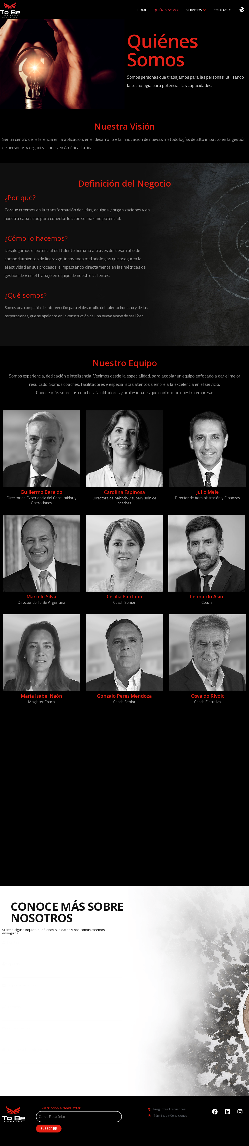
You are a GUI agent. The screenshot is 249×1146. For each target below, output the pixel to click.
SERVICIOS (196, 10)
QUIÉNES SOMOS (167, 10)
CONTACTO (222, 10)
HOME (142, 10)
